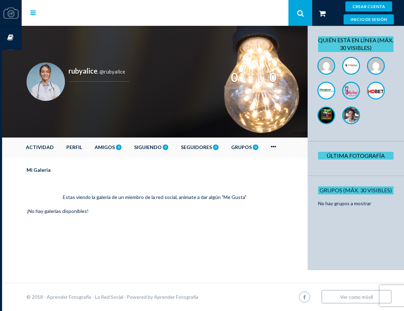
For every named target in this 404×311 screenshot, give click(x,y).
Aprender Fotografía (196, 297)
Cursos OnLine (11, 38)
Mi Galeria (58, 170)
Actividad (59, 147)
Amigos (127, 147)
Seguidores (219, 147)
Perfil (94, 147)
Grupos (264, 147)
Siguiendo (171, 147)
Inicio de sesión (369, 19)
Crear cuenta (368, 6)
